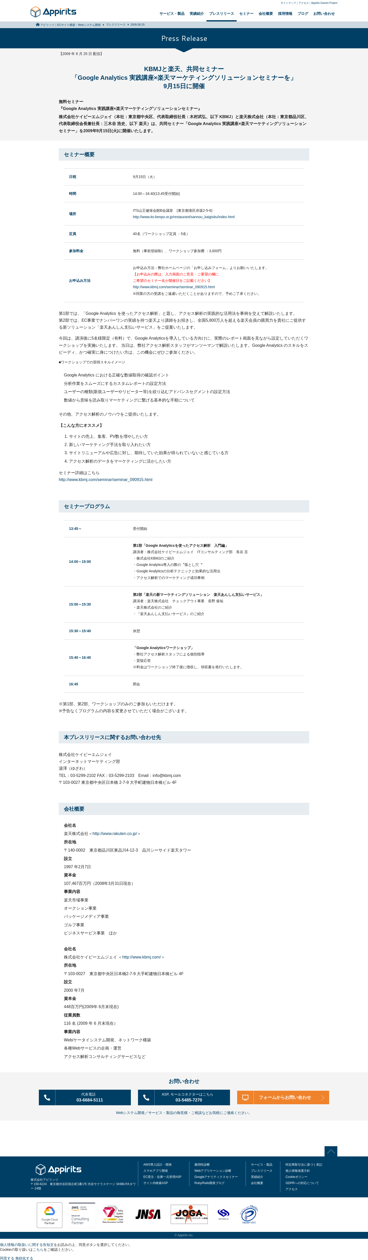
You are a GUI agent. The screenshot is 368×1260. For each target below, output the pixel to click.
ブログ (302, 14)
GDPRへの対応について (302, 1182)
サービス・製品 (172, 14)
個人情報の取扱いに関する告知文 (27, 1244)
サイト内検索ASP (155, 1182)
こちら (38, 1249)
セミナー (246, 14)
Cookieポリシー (296, 1176)
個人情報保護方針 (297, 1170)
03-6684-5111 (91, 1096)
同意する (7, 1257)
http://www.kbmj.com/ (141, 957)
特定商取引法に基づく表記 (303, 1164)
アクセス (303, 3)
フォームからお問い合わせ (286, 1097)
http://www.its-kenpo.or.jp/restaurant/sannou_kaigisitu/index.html (184, 217)
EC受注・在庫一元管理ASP (162, 1176)
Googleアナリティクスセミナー (216, 1176)
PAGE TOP (332, 1150)
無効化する (24, 1257)
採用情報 (285, 14)
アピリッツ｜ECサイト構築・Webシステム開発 (70, 24)
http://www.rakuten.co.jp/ (115, 833)
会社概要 (266, 14)
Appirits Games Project (324, 3)
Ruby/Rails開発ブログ (209, 1182)
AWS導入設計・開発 (157, 1164)
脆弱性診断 (202, 1164)
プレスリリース (221, 14)
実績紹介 (197, 14)
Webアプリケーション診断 (212, 1170)
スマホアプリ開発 (155, 1170)
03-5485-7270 (191, 1096)
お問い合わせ (324, 14)
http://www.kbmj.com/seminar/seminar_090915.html (174, 287)
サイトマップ (288, 3)
